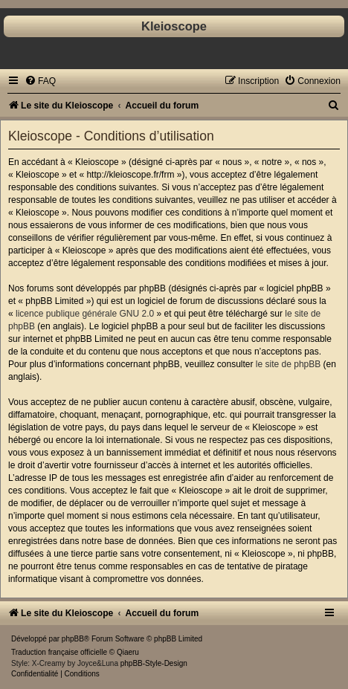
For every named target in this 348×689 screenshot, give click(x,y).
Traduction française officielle (59, 652)
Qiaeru (128, 652)
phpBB (73, 639)
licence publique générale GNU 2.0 (85, 313)
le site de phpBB (288, 364)
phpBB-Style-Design (153, 663)
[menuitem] (40, 81)
